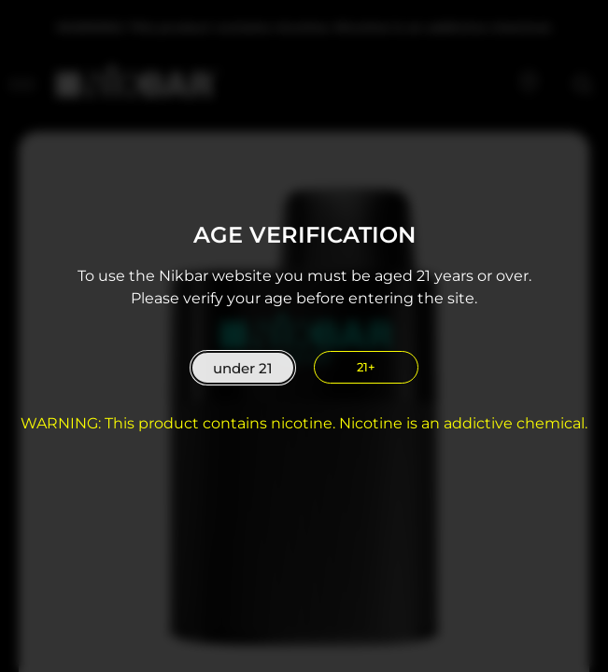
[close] (366, 367)
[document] (304, 336)
